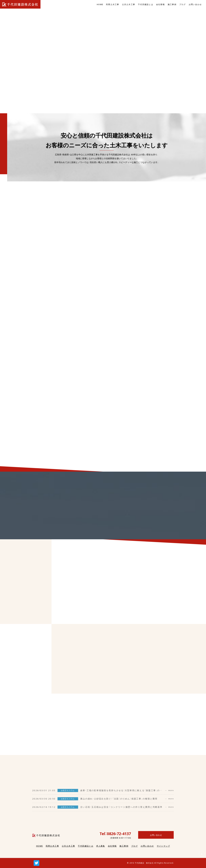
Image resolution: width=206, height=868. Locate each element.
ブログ (134, 845)
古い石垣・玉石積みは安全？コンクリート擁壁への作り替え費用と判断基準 (121, 806)
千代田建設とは (85, 845)
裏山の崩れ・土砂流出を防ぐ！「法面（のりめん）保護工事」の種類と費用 (119, 798)
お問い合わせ (147, 845)
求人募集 (100, 845)
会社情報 (112, 845)
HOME (39, 845)
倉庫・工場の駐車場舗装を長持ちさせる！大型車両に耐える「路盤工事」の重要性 (123, 790)
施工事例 (123, 845)
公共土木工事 (68, 845)
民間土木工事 (52, 845)
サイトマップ (163, 845)
